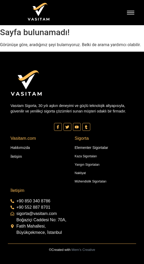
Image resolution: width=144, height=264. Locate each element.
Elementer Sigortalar (91, 148)
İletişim (16, 156)
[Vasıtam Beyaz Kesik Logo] (39, 12)
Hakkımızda (20, 148)
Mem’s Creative (83, 250)
